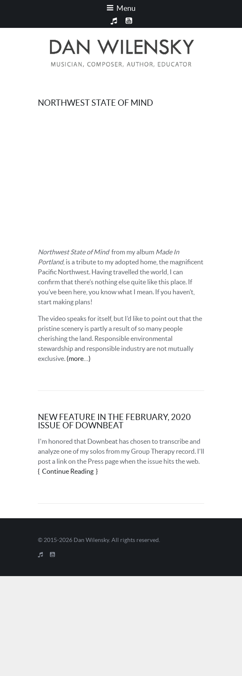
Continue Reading (68, 471)
